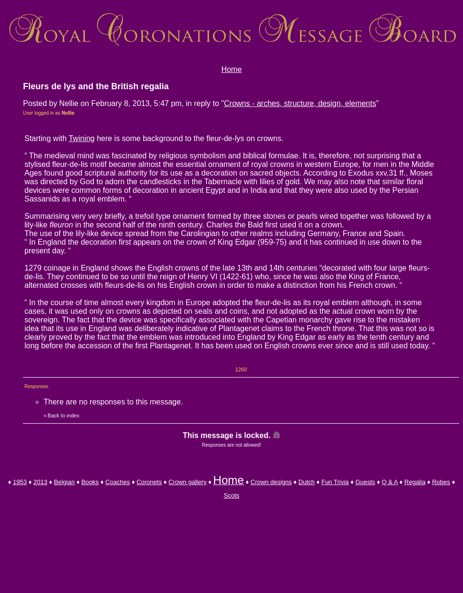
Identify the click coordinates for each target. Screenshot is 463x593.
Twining (81, 138)
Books (90, 482)
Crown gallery (188, 482)
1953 (20, 482)
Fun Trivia (334, 482)
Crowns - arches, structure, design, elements (300, 103)
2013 (40, 482)
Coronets (149, 482)
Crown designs (271, 482)
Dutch (307, 482)
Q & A (389, 482)
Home (231, 69)
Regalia (415, 482)
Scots (232, 495)
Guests (365, 482)
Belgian (64, 482)
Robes (441, 482)
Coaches (117, 482)
